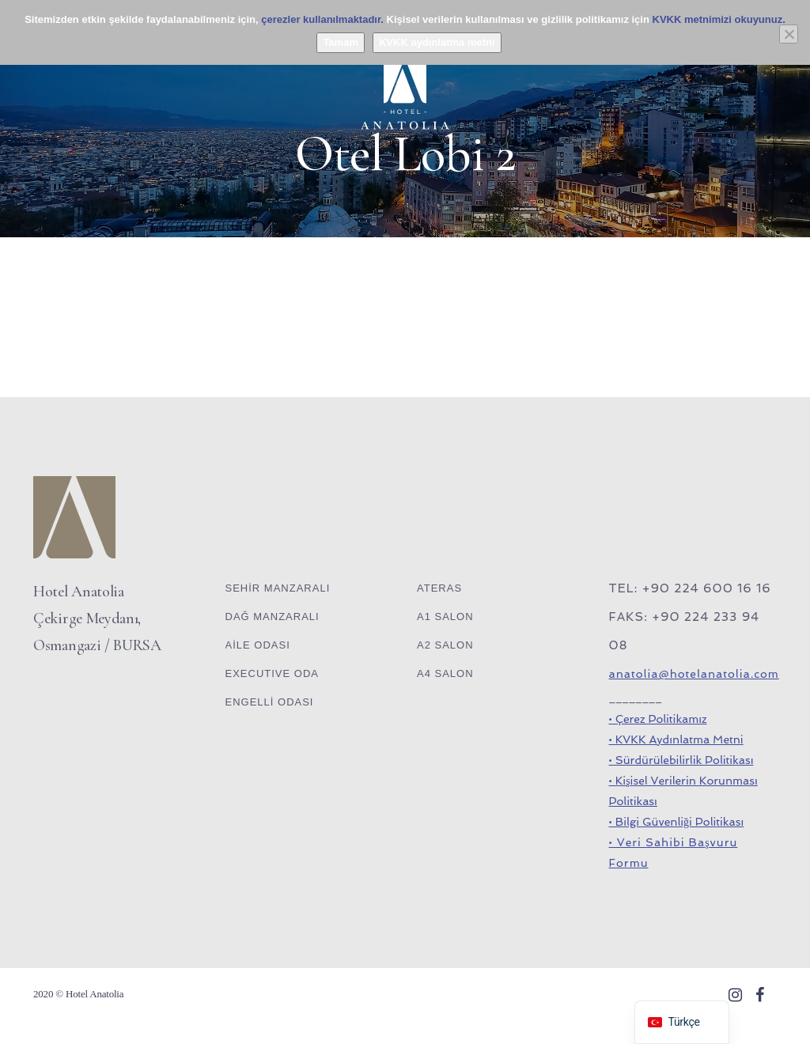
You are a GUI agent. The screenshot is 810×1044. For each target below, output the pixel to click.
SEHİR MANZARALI (278, 588)
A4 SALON (445, 673)
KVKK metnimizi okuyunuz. (719, 19)
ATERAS (439, 588)
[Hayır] (788, 34)
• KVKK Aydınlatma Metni (676, 739)
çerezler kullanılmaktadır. (322, 19)
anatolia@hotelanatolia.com (694, 674)
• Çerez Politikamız (658, 719)
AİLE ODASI (257, 645)
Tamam (340, 42)
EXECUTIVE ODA (272, 673)
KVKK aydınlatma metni (437, 42)
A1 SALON (445, 616)
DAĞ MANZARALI (272, 616)
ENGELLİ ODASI (269, 702)
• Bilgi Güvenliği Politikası (676, 821)
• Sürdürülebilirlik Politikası (681, 760)
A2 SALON (445, 645)
